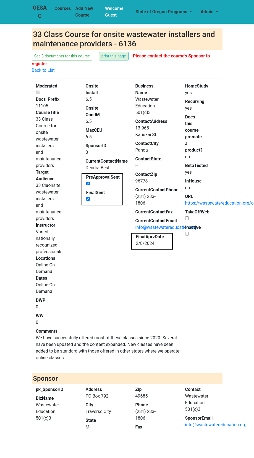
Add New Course (84, 12)
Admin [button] (208, 11)
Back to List (43, 70)
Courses (62, 8)
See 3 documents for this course (62, 56)
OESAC (40, 11)
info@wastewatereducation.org (166, 227)
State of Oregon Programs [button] (161, 11)
